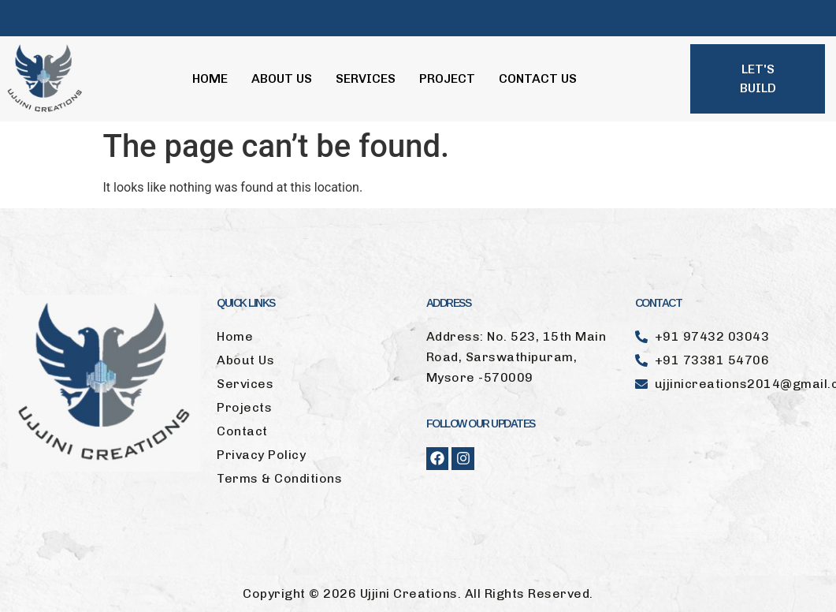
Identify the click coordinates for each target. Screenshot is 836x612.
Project (447, 78)
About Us (281, 78)
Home (210, 78)
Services (366, 78)
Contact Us (538, 78)
